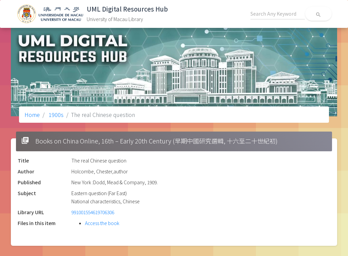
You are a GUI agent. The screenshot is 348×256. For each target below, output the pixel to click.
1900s (55, 114)
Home (32, 114)
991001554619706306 (92, 212)
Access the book (102, 223)
